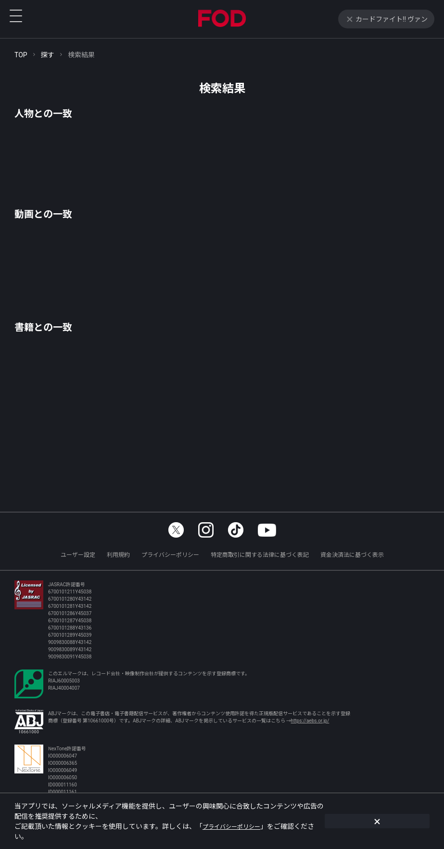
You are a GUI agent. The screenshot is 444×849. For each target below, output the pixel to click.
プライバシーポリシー (170, 554)
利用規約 (118, 554)
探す (47, 54)
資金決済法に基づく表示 (352, 554)
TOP (20, 54)
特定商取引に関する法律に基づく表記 (260, 554)
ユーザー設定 (78, 554)
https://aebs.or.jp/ (310, 720)
